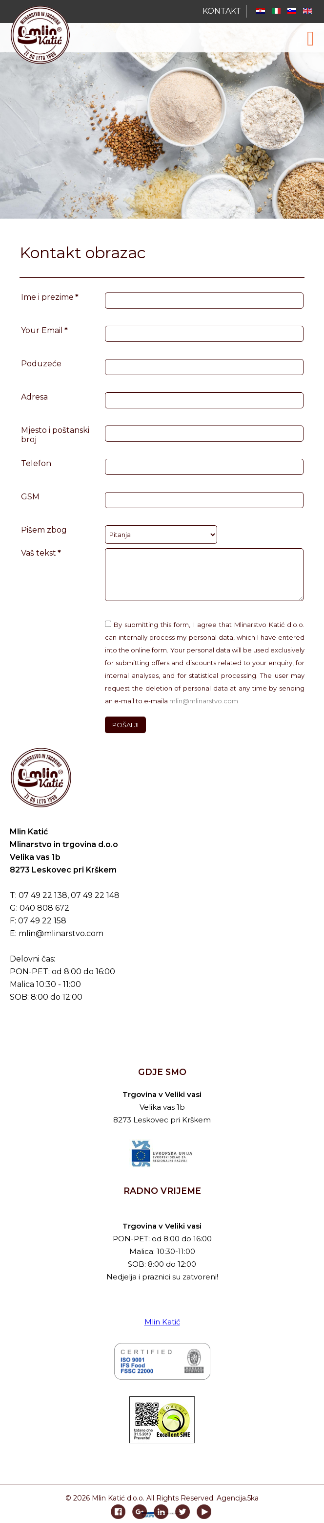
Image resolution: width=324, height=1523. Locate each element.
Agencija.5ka (238, 1498)
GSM (30, 496)
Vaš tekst (41, 553)
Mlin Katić (162, 1321)
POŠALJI (125, 725)
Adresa (34, 397)
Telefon (36, 463)
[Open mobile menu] (310, 38)
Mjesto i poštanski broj (55, 435)
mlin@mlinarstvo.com (203, 701)
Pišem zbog (44, 530)
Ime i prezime (50, 297)
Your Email (44, 330)
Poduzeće (41, 363)
